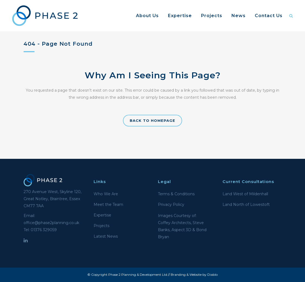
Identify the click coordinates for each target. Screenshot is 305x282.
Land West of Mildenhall (245, 193)
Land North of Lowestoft (246, 204)
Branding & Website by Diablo (194, 274)
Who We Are (106, 193)
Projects (101, 225)
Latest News (106, 236)
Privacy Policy (171, 204)
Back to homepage (152, 120)
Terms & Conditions (176, 193)
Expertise (102, 215)
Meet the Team (108, 204)
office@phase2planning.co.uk (51, 222)
